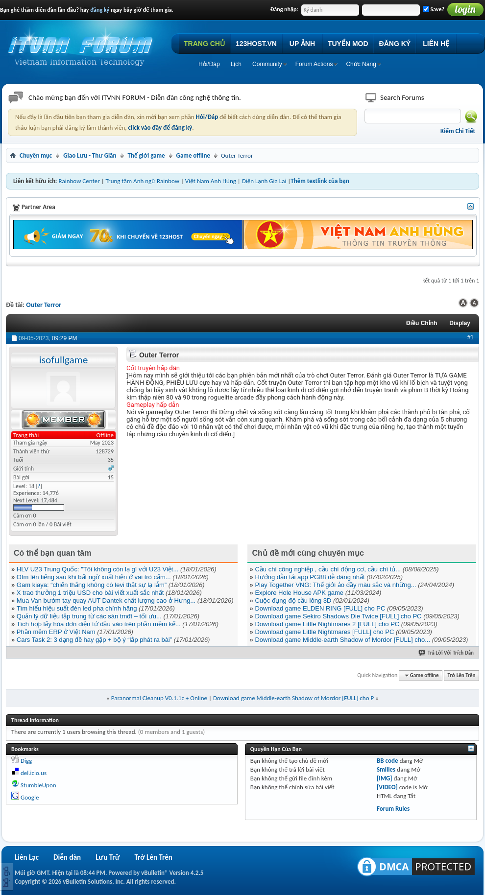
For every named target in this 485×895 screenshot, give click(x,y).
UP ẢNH (302, 43)
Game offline (193, 155)
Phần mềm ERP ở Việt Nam (56, 632)
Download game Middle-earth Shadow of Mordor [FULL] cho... (342, 639)
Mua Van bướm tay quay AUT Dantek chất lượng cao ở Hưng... (106, 600)
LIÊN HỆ (436, 43)
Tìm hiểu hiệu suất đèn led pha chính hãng (77, 608)
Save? (433, 9)
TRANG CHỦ (204, 43)
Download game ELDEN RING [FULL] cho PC (320, 608)
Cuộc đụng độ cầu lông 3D (293, 600)
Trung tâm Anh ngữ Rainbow (142, 181)
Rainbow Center (78, 181)
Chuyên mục (36, 155)
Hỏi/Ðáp (209, 64)
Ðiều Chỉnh (421, 323)
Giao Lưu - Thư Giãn (89, 155)
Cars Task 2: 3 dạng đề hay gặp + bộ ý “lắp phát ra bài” (94, 639)
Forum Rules (393, 808)
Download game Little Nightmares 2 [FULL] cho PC (327, 624)
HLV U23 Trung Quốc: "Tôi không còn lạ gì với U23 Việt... (97, 569)
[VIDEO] (387, 787)
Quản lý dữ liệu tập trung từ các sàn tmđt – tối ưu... (89, 616)
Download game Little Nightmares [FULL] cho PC (324, 632)
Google (30, 797)
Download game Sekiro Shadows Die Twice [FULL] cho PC (338, 616)
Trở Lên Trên (462, 675)
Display (459, 323)
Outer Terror (43, 305)
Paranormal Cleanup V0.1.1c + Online (159, 698)
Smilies (386, 769)
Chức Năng (361, 64)
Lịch (236, 64)
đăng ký (99, 9)
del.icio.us (34, 773)
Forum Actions (314, 64)
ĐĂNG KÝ (395, 43)
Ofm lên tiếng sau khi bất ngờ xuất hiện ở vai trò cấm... (94, 577)
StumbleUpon (38, 785)
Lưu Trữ (108, 857)
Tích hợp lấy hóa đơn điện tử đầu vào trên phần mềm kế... (99, 624)
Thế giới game (146, 155)
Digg (26, 760)
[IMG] (384, 778)
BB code (387, 760)
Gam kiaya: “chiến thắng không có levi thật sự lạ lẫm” (92, 585)
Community (267, 64)
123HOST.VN (256, 43)
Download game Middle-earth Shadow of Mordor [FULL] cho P (293, 698)
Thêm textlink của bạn (320, 181)
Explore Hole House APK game (299, 592)
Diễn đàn (67, 857)
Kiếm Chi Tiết (457, 131)
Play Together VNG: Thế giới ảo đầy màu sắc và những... (335, 585)
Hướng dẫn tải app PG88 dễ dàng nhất (309, 577)
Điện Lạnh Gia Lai (264, 181)
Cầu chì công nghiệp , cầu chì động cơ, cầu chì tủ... (328, 569)
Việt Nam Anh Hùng (210, 181)
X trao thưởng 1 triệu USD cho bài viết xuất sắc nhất (90, 592)
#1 (470, 337)
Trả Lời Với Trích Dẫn (446, 653)
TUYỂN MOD (348, 43)
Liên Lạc (27, 857)
